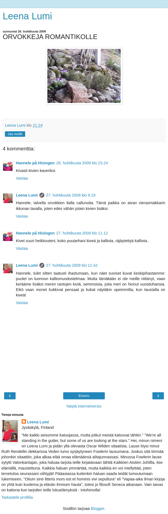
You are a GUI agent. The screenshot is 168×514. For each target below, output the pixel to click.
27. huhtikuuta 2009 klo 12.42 (72, 265)
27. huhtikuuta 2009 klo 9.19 (70, 195)
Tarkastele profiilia (17, 497)
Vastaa (22, 178)
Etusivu (84, 396)
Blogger (97, 508)
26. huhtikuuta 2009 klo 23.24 (82, 163)
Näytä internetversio (84, 406)
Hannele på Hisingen (35, 163)
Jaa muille (15, 134)
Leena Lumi (27, 16)
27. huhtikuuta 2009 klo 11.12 (82, 233)
